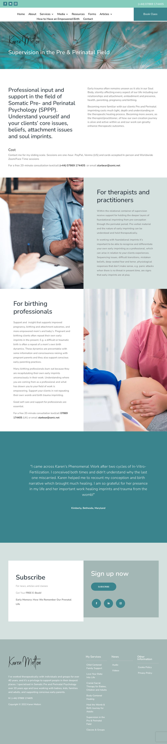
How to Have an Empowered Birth (58, 19)
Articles (104, 14)
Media (61, 14)
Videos (115, 670)
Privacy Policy (145, 673)
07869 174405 (22, 698)
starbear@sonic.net (108, 165)
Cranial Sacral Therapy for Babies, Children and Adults (96, 686)
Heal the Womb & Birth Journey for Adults (95, 708)
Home (21, 14)
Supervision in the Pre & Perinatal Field (95, 721)
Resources (78, 14)
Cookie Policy (145, 667)
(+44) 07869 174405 (151, 4)
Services (45, 14)
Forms (92, 14)
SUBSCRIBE (103, 586)
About (32, 14)
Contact (88, 19)
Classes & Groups (95, 729)
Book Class (150, 14)
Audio (115, 664)
